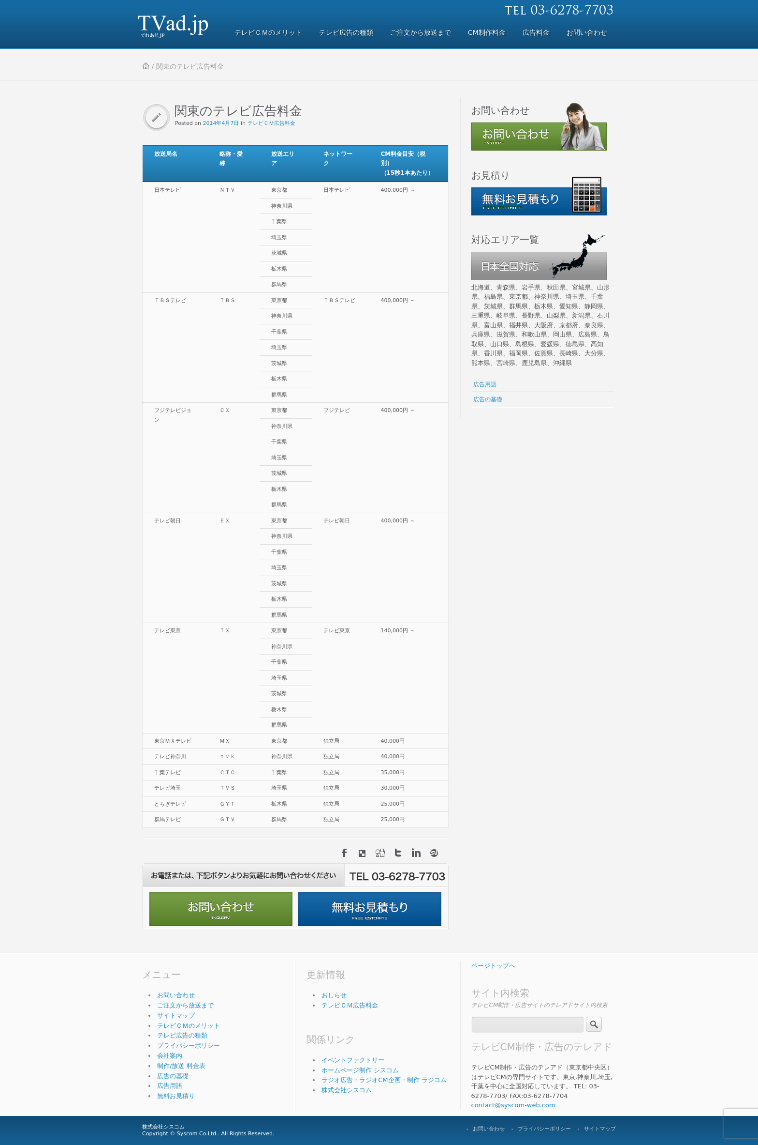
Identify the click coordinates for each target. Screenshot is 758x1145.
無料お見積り (176, 1095)
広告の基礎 (487, 399)
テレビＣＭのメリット (188, 1025)
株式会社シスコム (346, 1090)
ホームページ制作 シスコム (360, 1070)
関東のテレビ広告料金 (238, 111)
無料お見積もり (369, 909)
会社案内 (169, 1055)
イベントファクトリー (352, 1060)
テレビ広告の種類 (182, 1035)
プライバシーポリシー (188, 1045)
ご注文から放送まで (185, 1005)
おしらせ (334, 995)
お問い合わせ (220, 909)
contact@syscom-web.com (513, 1105)
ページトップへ (493, 965)
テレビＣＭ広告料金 (271, 123)
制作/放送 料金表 (181, 1065)
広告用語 (484, 384)
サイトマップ (176, 1015)
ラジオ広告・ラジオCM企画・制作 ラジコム (383, 1080)
